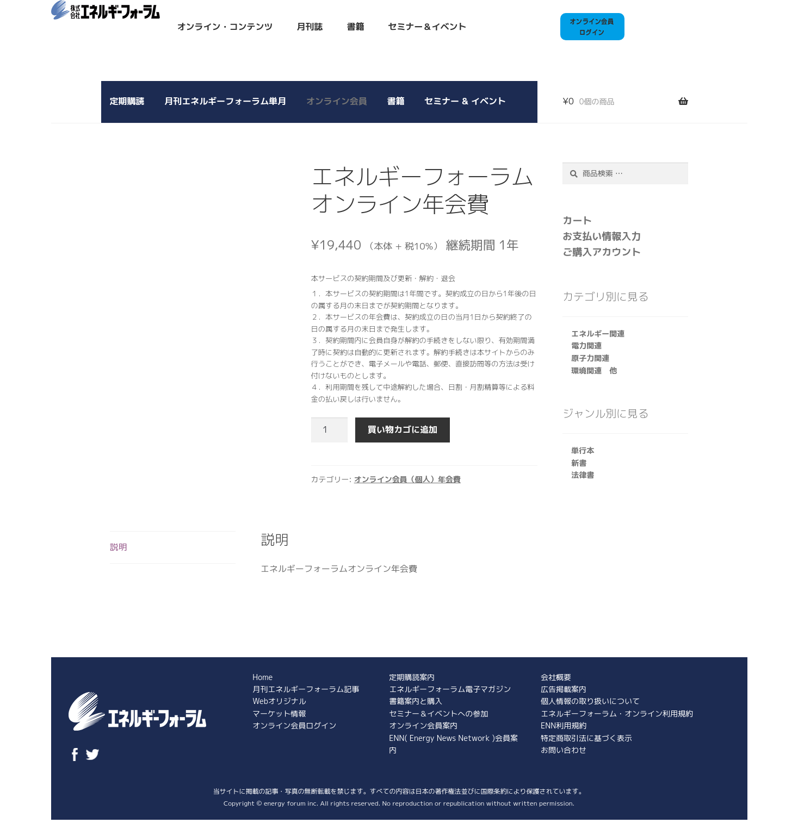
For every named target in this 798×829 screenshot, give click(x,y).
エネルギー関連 (597, 333)
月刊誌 (310, 27)
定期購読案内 (412, 677)
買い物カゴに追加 (402, 429)
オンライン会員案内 (423, 725)
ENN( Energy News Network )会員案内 (453, 744)
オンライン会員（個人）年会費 (407, 479)
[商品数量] (329, 429)
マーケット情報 (279, 713)
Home (262, 677)
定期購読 (127, 101)
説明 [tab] (118, 547)
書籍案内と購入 (415, 701)
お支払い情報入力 (601, 236)
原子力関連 (590, 358)
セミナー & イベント (465, 101)
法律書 (582, 475)
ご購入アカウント (601, 252)
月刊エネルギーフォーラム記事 (305, 689)
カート (577, 220)
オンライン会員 (336, 101)
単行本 (582, 450)
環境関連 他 (594, 370)
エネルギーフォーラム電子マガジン (450, 689)
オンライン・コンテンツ (225, 27)
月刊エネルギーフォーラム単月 (225, 101)
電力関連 (586, 345)
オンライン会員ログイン (294, 725)
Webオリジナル (279, 701)
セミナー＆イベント (427, 27)
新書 (578, 463)
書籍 (355, 27)
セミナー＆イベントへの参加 (438, 713)
